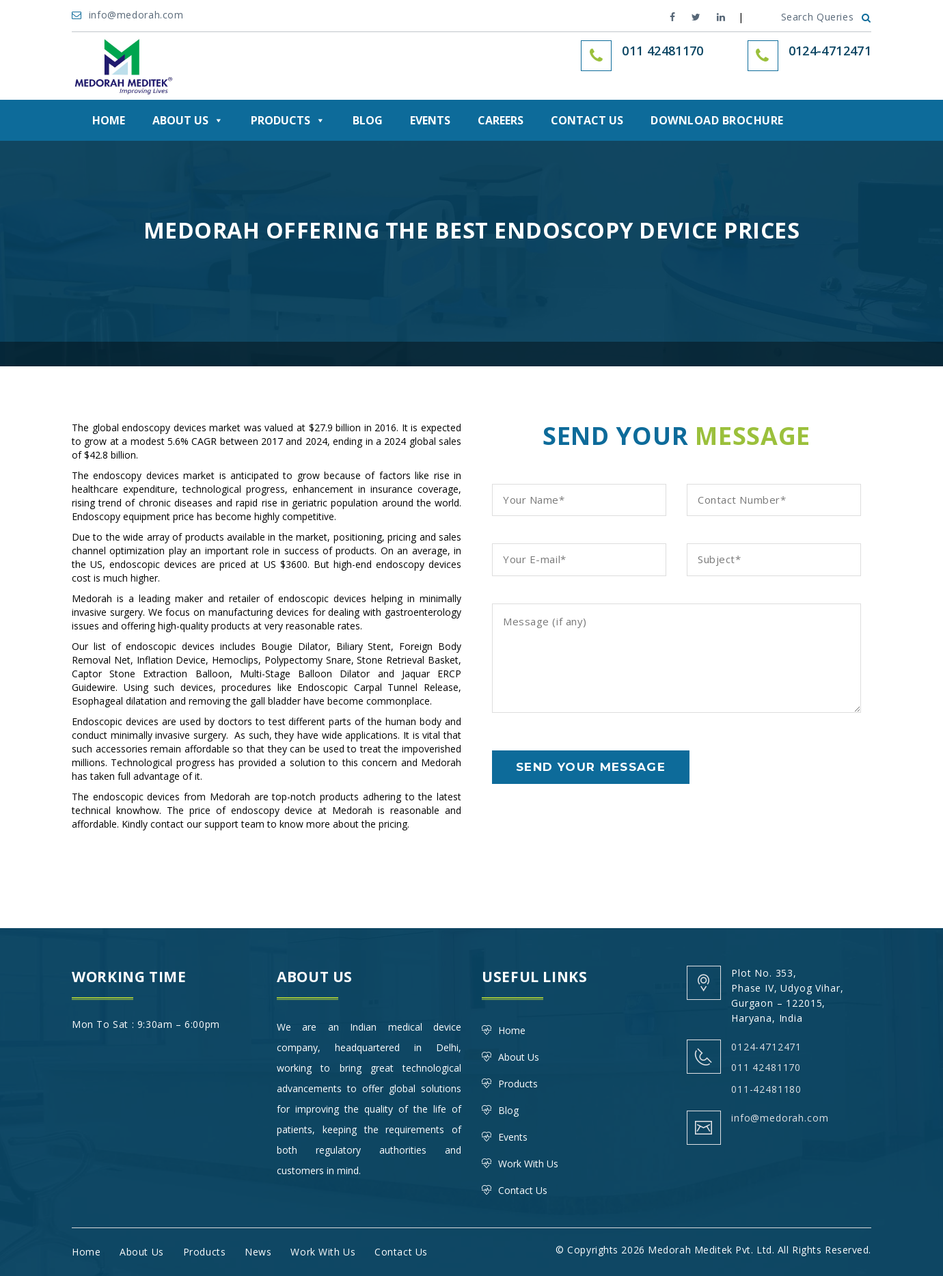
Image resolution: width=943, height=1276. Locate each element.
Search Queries (826, 16)
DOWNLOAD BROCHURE (717, 120)
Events (430, 120)
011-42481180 (766, 1089)
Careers (500, 120)
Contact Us (587, 120)
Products (288, 120)
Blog (368, 120)
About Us (187, 120)
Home (108, 120)
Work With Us (528, 1163)
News (258, 1251)
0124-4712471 (830, 50)
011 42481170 (766, 1067)
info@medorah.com (129, 14)
